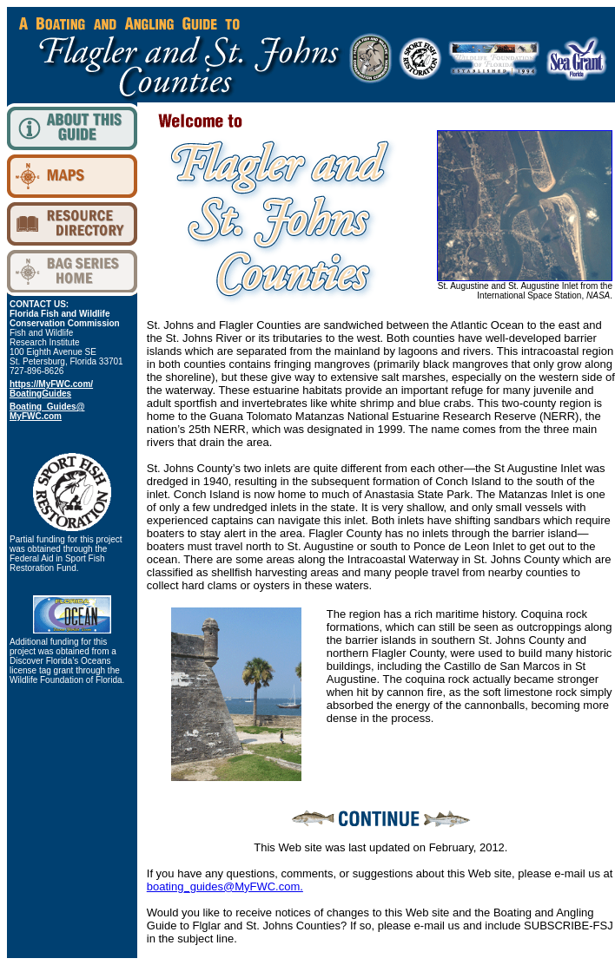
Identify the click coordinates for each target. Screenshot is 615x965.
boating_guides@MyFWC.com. (225, 886)
